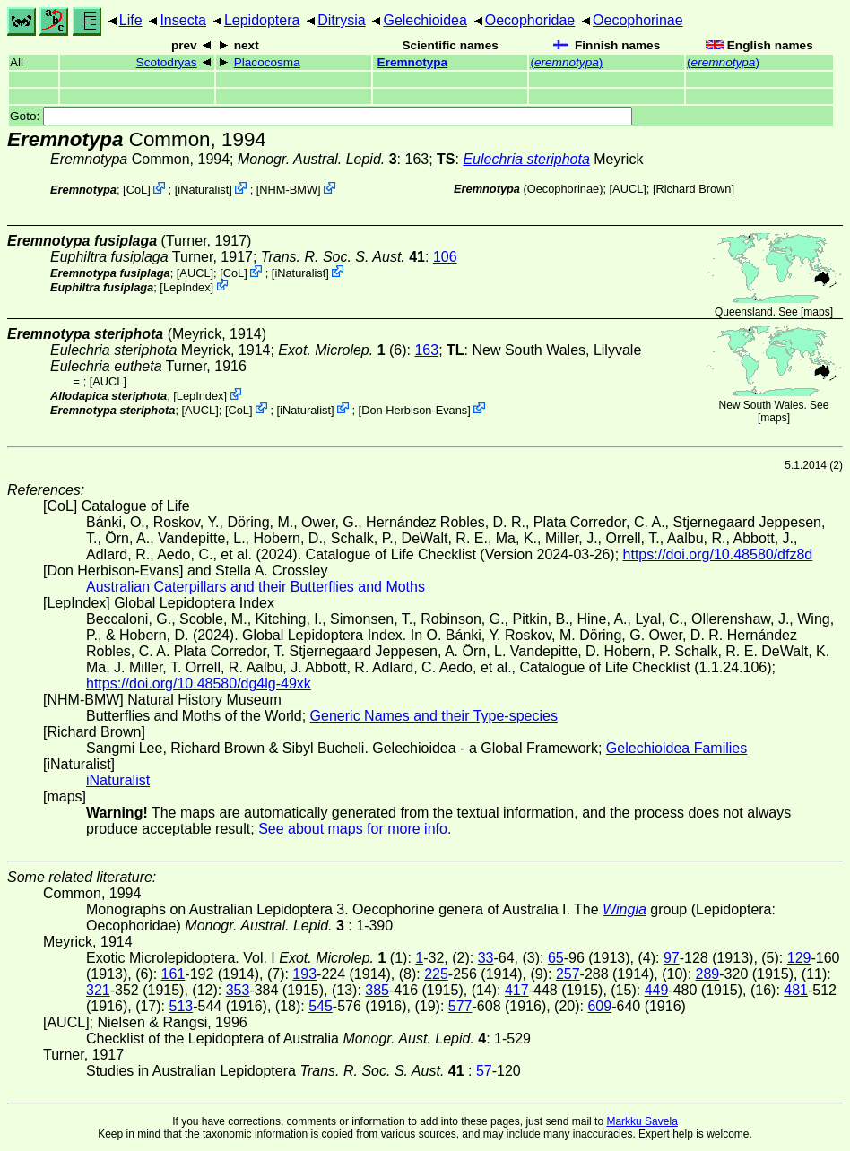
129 (799, 957)
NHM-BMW (288, 189)
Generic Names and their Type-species (434, 715)
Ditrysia (341, 20)
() (566, 62)
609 (599, 1006)
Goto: (321, 116)
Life (131, 20)
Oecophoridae (530, 20)
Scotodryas (166, 62)
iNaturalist (203, 189)
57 (484, 1070)
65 (556, 957)
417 (517, 990)
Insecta (183, 20)
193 (304, 974)
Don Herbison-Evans (414, 409)
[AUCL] (628, 188)
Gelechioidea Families (676, 748)
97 (672, 957)
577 (460, 1006)
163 (426, 350)
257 (568, 974)
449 (657, 990)
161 (173, 974)
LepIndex (187, 286)
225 (436, 974)
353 (238, 990)
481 (796, 990)
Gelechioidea (424, 20)
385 (377, 990)
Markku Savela (641, 1121)
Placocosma (267, 62)
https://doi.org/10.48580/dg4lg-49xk (198, 683)
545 (320, 1006)
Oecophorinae (638, 20)
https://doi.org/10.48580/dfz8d (718, 554)
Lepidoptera (262, 20)
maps (816, 312)
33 (486, 957)
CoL (136, 189)
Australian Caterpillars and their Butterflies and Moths (255, 586)
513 (181, 1006)
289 (708, 974)
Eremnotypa (412, 62)
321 (98, 990)
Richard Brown (693, 188)
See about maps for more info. (354, 828)
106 (445, 256)
